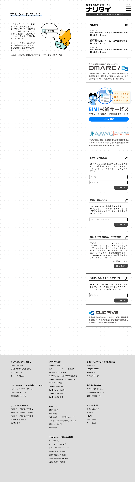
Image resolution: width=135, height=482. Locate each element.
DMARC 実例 (15, 423)
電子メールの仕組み (18, 376)
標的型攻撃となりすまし (19, 396)
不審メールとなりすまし (19, 392)
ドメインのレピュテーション (59, 448)
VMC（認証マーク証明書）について (62, 417)
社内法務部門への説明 (57, 462)
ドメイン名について (18, 372)
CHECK (122, 188)
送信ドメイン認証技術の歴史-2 (22, 412)
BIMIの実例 (53, 414)
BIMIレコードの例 (55, 424)
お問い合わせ (91, 420)
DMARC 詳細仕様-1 (56, 393)
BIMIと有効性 (53, 410)
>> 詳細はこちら (120, 261)
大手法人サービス (93, 376)
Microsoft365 (91, 365)
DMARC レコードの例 (57, 390)
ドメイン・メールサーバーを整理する (62, 369)
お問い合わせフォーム (38, 55)
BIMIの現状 (53, 428)
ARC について (54, 441)
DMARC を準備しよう (57, 365)
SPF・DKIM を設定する (57, 372)
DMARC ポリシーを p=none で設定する (63, 376)
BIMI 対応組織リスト (99, 33)
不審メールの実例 (17, 365)
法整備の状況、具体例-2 (57, 455)
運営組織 (90, 412)
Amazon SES (91, 372)
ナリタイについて (93, 409)
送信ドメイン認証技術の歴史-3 (22, 416)
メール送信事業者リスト (95, 392)
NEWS (94, 24)
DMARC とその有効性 (18, 420)
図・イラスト (91, 423)
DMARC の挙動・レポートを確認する (62, 379)
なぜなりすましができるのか (21, 369)
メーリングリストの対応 (57, 444)
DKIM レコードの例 (56, 386)
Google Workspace (93, 369)
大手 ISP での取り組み (95, 389)
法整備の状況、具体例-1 (57, 451)
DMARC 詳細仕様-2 (56, 397)
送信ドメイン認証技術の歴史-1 (22, 409)
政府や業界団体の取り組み (58, 458)
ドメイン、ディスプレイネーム (22, 389)
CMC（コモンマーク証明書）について (62, 421)
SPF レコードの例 (55, 383)
